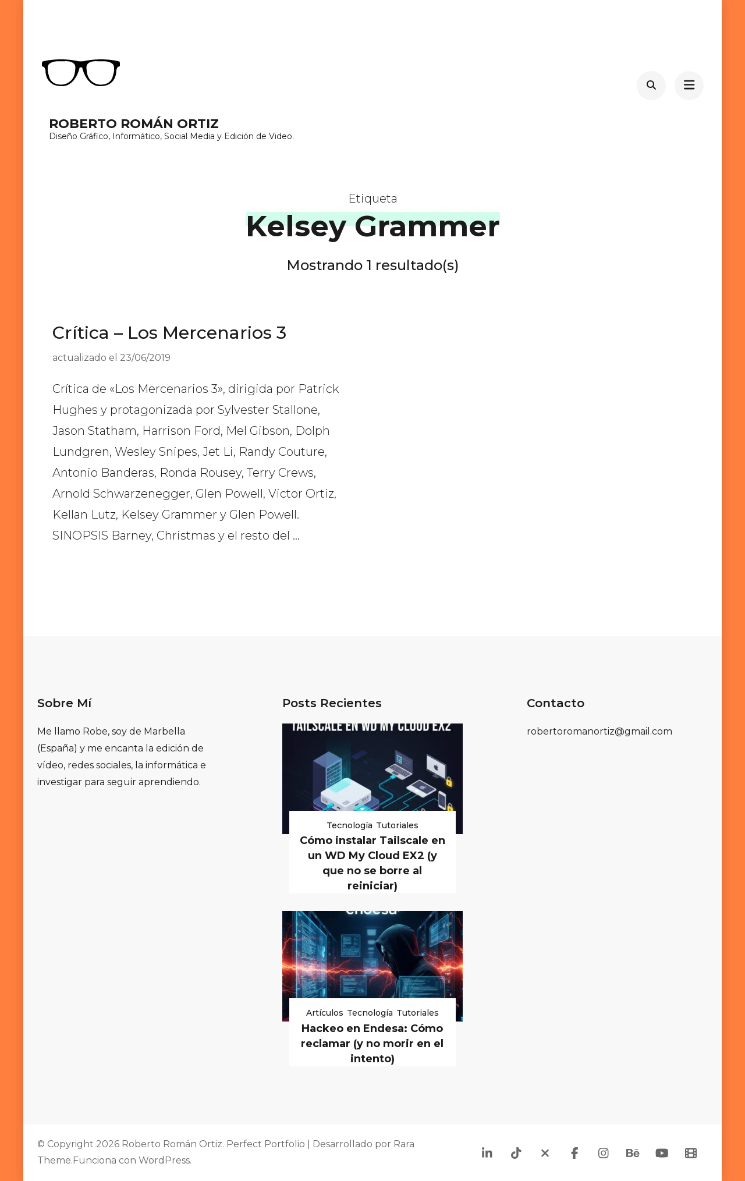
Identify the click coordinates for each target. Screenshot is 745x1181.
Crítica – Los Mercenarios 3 (169, 332)
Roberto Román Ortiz (134, 124)
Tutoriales (397, 825)
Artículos (324, 1013)
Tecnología (349, 825)
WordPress (164, 1160)
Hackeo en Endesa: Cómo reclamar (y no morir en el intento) (372, 1043)
